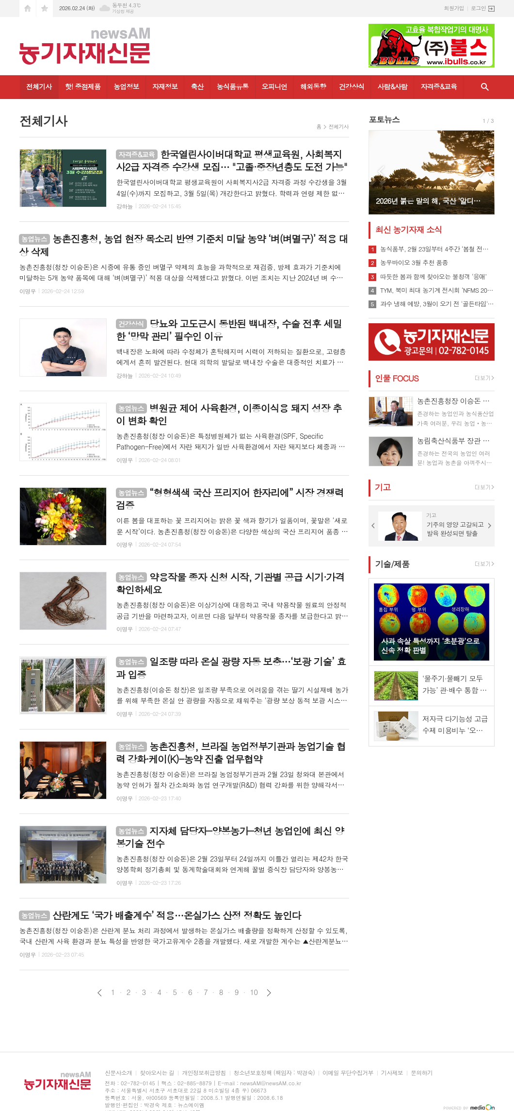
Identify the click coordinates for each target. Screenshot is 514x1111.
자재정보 (165, 86)
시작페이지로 (27, 8)
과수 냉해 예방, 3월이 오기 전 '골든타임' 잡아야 (437, 303)
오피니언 (275, 86)
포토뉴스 (384, 119)
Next (482, 172)
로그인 (478, 8)
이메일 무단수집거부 (347, 1073)
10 (254, 992)
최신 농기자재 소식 (408, 229)
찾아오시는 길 (157, 1073)
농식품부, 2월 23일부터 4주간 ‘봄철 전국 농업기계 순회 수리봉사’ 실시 (437, 249)
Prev (381, 172)
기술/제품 (392, 564)
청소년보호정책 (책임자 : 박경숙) (274, 1073)
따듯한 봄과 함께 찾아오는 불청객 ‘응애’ (433, 276)
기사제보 (392, 1073)
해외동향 (313, 86)
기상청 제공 (123, 11)
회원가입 (454, 8)
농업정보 (126, 86)
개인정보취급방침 (203, 1073)
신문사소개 (118, 1073)
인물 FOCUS (396, 378)
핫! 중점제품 (82, 86)
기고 (382, 487)
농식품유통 (233, 86)
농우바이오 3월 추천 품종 (414, 262)
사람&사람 (392, 86)
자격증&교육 (438, 86)
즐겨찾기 (44, 8)
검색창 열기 (485, 87)
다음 (268, 992)
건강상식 (352, 86)
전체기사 (39, 86)
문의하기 (422, 1073)
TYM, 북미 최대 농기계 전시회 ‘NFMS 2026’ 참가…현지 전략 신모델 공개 (437, 290)
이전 (99, 992)
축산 (197, 86)
